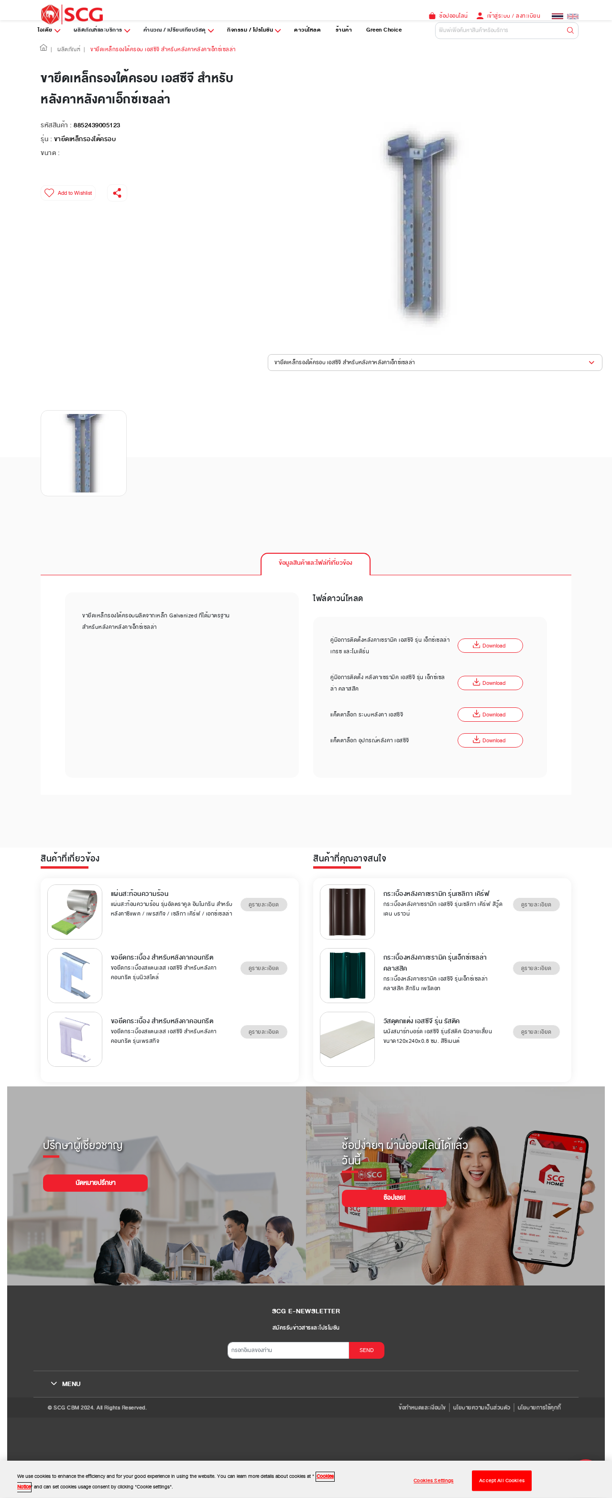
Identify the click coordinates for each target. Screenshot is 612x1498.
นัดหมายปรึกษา (95, 1183)
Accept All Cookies (502, 1487)
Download (489, 645)
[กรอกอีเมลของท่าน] (288, 1350)
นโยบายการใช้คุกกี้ (539, 1407)
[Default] (507, 30)
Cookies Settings (433, 1487)
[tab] (316, 564)
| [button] (51, 49)
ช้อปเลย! (394, 1198)
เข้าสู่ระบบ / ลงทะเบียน (514, 15)
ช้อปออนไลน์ (453, 15)
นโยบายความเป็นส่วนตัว (482, 1407)
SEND (367, 1350)
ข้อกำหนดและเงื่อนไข (422, 1407)
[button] (43, 49)
